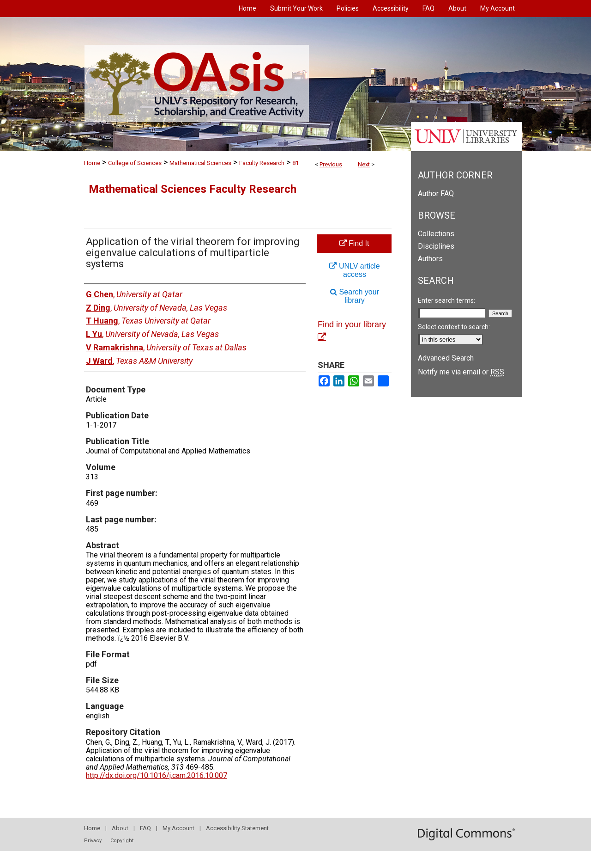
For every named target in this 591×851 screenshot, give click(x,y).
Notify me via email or (461, 371)
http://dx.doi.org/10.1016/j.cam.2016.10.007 (156, 775)
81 (295, 162)
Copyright (121, 841)
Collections (436, 233)
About (120, 828)
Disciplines (436, 246)
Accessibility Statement (237, 828)
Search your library (354, 296)
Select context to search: (454, 327)
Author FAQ (436, 193)
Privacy (93, 841)
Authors (430, 258)
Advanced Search (446, 358)
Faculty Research (261, 162)
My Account (178, 828)
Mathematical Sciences (200, 162)
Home (92, 162)
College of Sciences (135, 162)
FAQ (145, 828)
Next (364, 164)
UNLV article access (354, 270)
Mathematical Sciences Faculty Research (192, 189)
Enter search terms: (446, 300)
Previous (331, 164)
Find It (354, 243)
